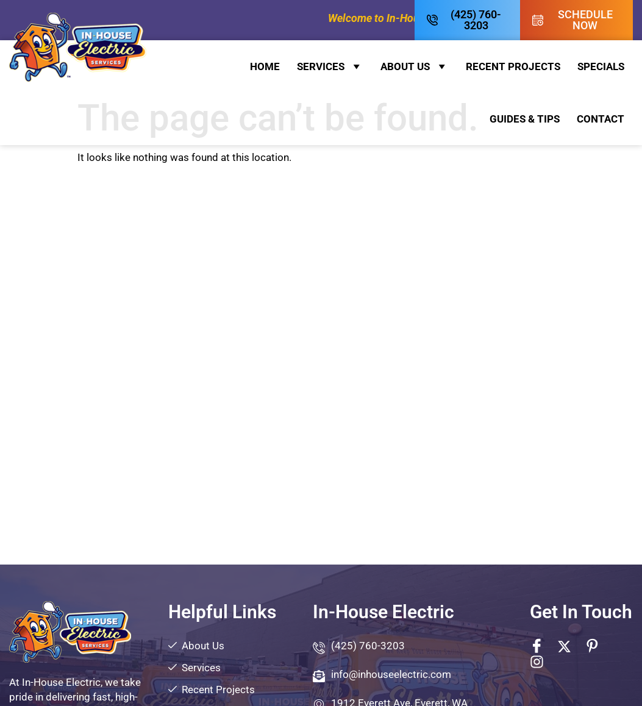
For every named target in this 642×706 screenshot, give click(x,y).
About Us (414, 66)
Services (330, 66)
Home (265, 66)
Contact (600, 119)
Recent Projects (513, 66)
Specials (600, 66)
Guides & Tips (525, 119)
